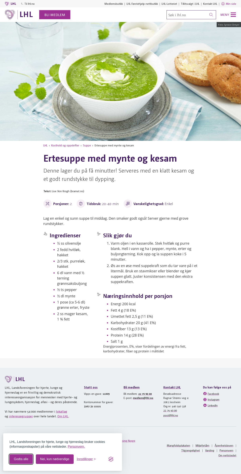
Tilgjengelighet (190, 450)
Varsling (209, 450)
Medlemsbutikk (113, 3)
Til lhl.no (28, 3)
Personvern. (76, 446)
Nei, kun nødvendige (54, 459)
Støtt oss (91, 387)
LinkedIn (210, 405)
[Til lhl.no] (19, 15)
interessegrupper (21, 416)
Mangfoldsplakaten (178, 445)
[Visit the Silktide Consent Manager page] (111, 459)
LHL (45, 145)
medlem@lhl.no (143, 398)
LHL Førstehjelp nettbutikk (142, 3)
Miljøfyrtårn (202, 445)
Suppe (87, 145)
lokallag (61, 411)
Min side (228, 4)
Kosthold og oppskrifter (65, 145)
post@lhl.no (170, 415)
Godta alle (21, 459)
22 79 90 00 (145, 393)
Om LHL (63, 416)
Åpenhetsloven (224, 445)
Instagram (211, 400)
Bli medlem (54, 14)
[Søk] (191, 14)
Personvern (226, 450)
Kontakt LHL (210, 3)
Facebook (211, 394)
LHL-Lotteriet (169, 3)
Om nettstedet (227, 455)
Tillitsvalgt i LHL (190, 3)
